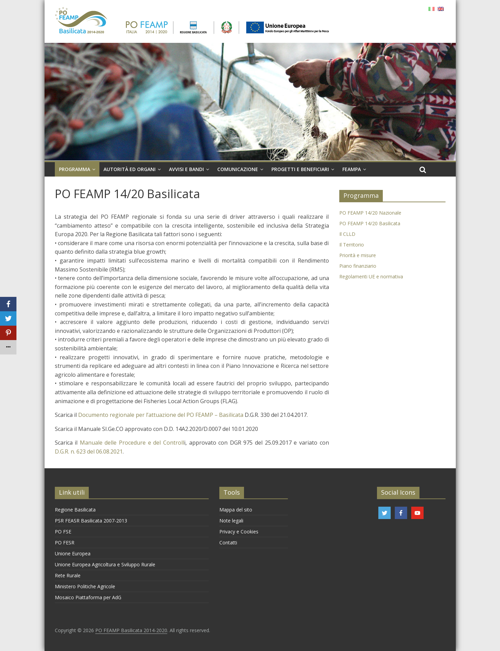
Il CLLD (347, 234)
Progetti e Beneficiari (300, 169)
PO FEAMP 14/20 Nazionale (370, 212)
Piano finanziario (357, 266)
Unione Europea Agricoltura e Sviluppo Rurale (105, 564)
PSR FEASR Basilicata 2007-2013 (91, 520)
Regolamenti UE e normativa (371, 276)
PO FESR (64, 542)
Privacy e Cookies (238, 531)
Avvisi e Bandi (186, 169)
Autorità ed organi (129, 169)
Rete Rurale (68, 575)
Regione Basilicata (75, 509)
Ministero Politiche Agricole (85, 586)
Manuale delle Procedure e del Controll (132, 442)
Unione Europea (72, 553)
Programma (74, 169)
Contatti (228, 542)
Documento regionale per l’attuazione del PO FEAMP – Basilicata (160, 415)
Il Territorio (351, 244)
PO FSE (63, 531)
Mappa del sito (235, 509)
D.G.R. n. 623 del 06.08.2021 (89, 451)
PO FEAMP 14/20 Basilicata (369, 223)
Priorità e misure (357, 255)
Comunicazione (237, 169)
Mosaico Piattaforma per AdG (88, 597)
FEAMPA (351, 169)
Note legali (231, 520)
